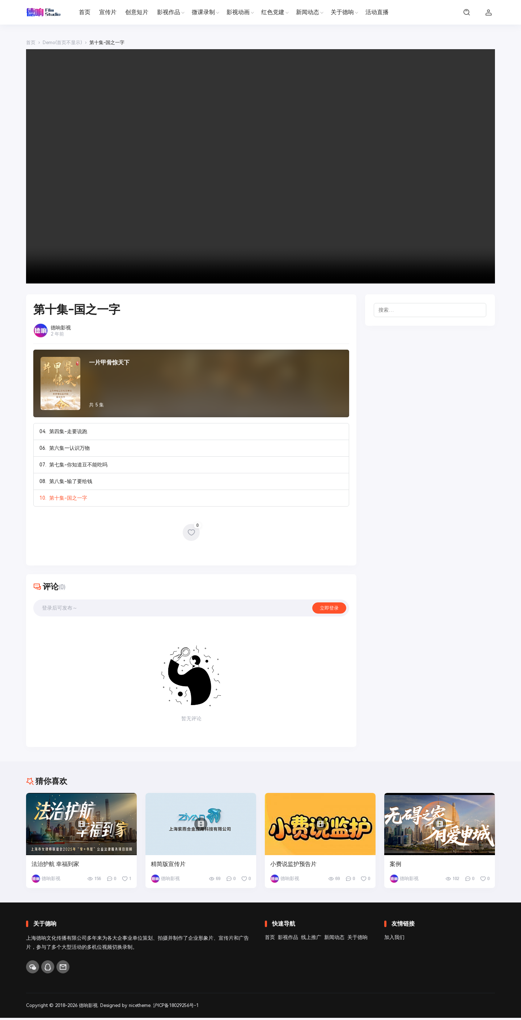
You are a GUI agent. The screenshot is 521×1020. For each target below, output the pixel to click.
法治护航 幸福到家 (55, 866)
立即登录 (328, 609)
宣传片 (108, 12)
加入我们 (394, 939)
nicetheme (140, 1008)
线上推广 (311, 939)
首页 (84, 12)
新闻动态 (307, 12)
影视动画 (238, 12)
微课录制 (203, 12)
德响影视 (88, 1008)
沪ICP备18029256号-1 (177, 1008)
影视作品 (168, 12)
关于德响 (342, 12)
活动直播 (377, 12)
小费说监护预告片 (293, 866)
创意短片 (136, 12)
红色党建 (272, 12)
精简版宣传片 (168, 866)
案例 (395, 866)
